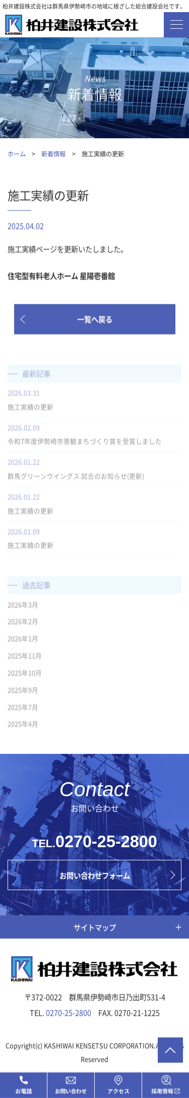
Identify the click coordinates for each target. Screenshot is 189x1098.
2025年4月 (23, 727)
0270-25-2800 (106, 842)
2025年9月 (23, 693)
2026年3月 (23, 608)
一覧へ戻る (94, 319)
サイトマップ (95, 927)
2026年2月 (23, 625)
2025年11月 (25, 659)
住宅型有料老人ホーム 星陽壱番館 (61, 276)
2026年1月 (23, 642)
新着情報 (53, 153)
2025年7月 (23, 710)
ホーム (17, 153)
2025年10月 (25, 676)
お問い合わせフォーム (94, 875)
